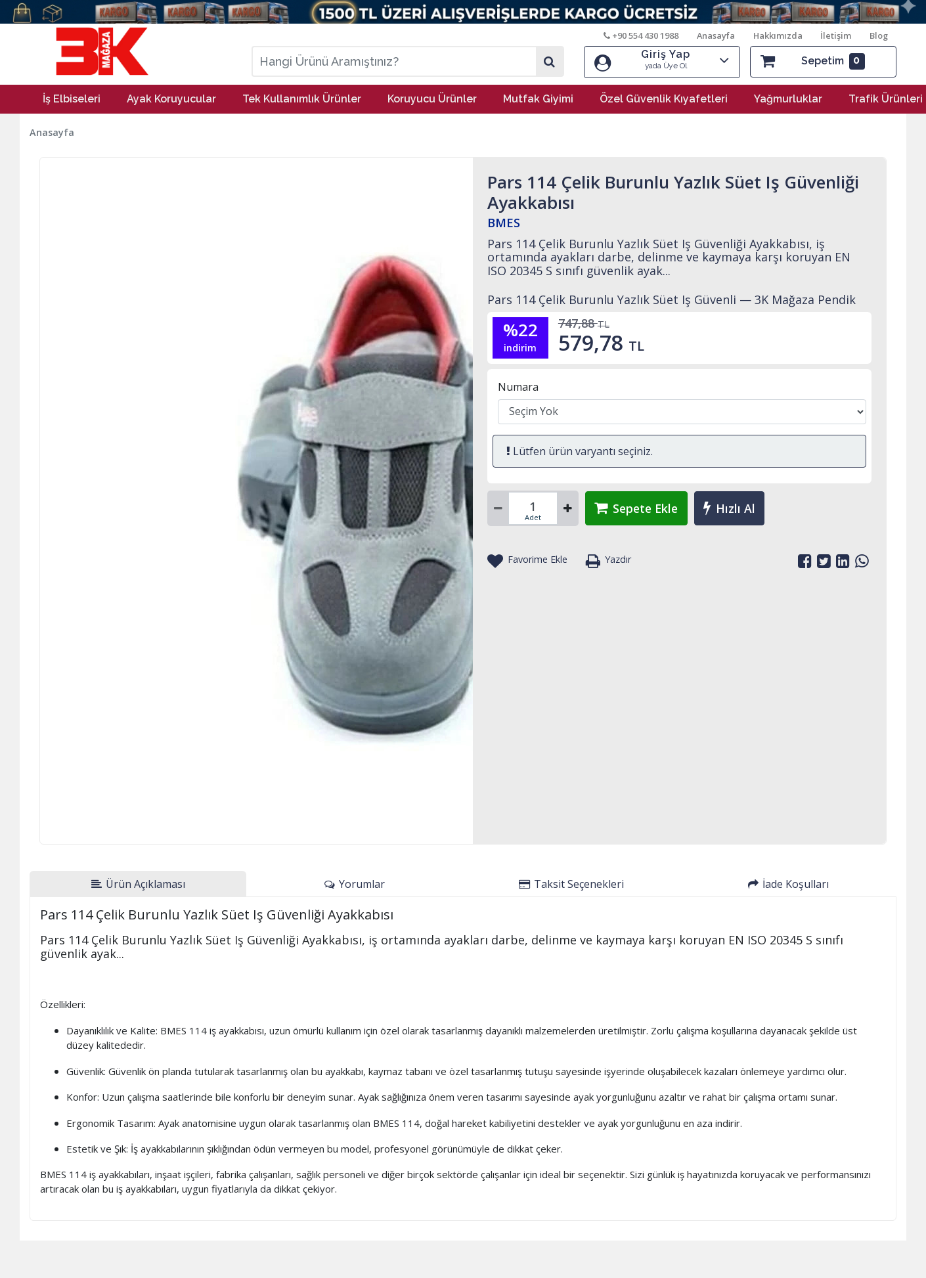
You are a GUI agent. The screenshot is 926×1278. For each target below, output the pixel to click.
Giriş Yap (662, 60)
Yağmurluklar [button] (788, 98)
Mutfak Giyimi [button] (538, 98)
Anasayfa (715, 35)
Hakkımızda (777, 35)
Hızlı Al (734, 508)
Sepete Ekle (638, 508)
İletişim (835, 35)
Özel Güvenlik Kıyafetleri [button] (664, 98)
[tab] (138, 883)
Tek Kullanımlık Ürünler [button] (301, 98)
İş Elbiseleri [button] (71, 98)
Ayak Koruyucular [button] (171, 98)
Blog (879, 35)
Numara (518, 386)
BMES (503, 222)
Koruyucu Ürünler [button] (432, 98)
